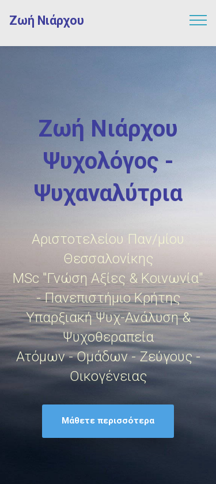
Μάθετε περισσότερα (108, 420)
